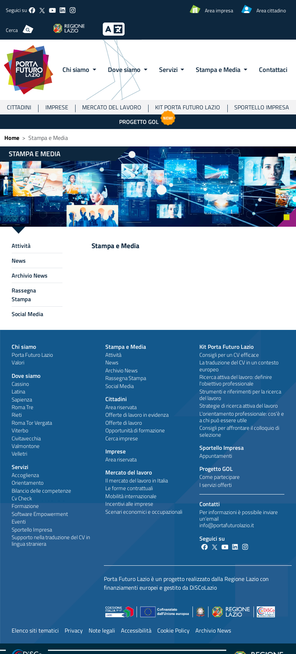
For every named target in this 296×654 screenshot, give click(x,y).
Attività (21, 245)
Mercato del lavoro (111, 107)
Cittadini (19, 107)
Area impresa (219, 10)
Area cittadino (271, 10)
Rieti (17, 415)
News (19, 260)
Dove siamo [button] (125, 69)
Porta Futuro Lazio (32, 355)
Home (11, 137)
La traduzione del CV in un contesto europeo (239, 365)
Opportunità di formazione (135, 430)
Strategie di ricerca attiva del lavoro (238, 405)
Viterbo (20, 430)
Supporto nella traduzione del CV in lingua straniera (51, 540)
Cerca (12, 30)
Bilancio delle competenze (41, 491)
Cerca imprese (121, 438)
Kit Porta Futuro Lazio (187, 107)
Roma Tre (22, 407)
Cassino (20, 384)
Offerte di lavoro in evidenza (137, 415)
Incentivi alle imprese (129, 504)
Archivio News (30, 275)
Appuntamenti (215, 456)
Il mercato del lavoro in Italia (136, 480)
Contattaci (273, 69)
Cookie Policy (173, 630)
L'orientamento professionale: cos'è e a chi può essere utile (241, 416)
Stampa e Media (125, 346)
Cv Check (22, 498)
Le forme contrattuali (129, 488)
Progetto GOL (148, 120)
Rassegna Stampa (24, 294)
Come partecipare (219, 477)
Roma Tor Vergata (32, 423)
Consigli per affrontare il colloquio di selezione (239, 431)
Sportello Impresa (32, 529)
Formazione (25, 506)
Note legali (102, 630)
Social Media (27, 314)
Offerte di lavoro (123, 423)
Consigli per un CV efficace (229, 355)
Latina (18, 391)
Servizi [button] (169, 69)
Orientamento (28, 483)
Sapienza (22, 399)
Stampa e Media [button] (219, 69)
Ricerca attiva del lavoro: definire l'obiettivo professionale (235, 380)
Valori (18, 362)
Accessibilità (136, 630)
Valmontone (26, 446)
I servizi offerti (215, 485)
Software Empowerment (40, 514)
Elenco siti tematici (35, 630)
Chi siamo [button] (76, 69)
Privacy (74, 630)
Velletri (19, 453)
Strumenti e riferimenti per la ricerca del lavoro (240, 394)
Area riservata (121, 407)
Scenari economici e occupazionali (143, 512)
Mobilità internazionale (131, 496)
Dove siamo (26, 375)
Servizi (20, 467)
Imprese (56, 107)
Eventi (19, 521)
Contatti (209, 504)
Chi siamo (24, 346)
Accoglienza (25, 475)
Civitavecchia (26, 438)
